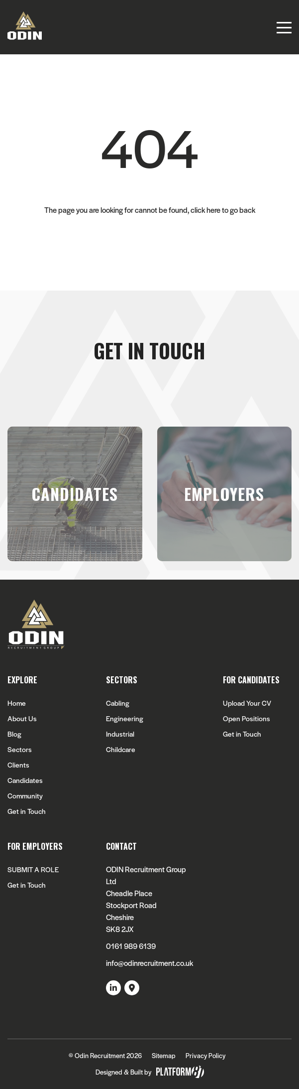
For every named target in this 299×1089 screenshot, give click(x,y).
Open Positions (246, 718)
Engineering (124, 718)
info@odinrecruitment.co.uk (149, 962)
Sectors (19, 749)
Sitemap (164, 1055)
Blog (14, 734)
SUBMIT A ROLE (33, 869)
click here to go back (223, 209)
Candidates (25, 780)
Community (25, 795)
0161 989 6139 (131, 945)
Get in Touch (26, 811)
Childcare (120, 749)
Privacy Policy (205, 1055)
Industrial (120, 734)
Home (16, 703)
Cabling (117, 703)
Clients (18, 765)
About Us (22, 718)
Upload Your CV (247, 703)
